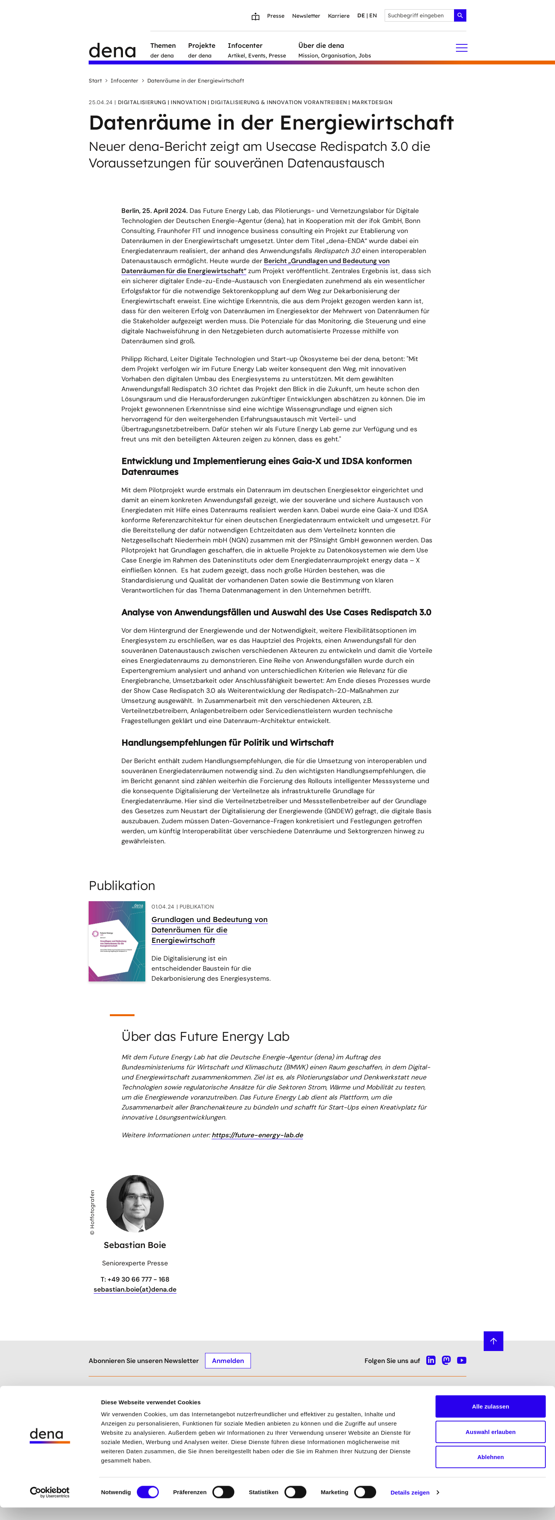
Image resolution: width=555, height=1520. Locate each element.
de (361, 15)
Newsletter (306, 15)
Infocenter (121, 80)
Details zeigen (409, 1504)
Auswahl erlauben (491, 1444)
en (373, 15)
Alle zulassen (490, 1418)
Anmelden (228, 1360)
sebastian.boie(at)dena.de (135, 1289)
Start (95, 80)
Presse (275, 15)
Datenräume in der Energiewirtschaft (192, 80)
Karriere (339, 15)
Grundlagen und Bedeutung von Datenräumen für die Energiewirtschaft (209, 930)
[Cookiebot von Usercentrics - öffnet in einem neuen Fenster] (50, 1505)
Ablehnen (490, 1469)
